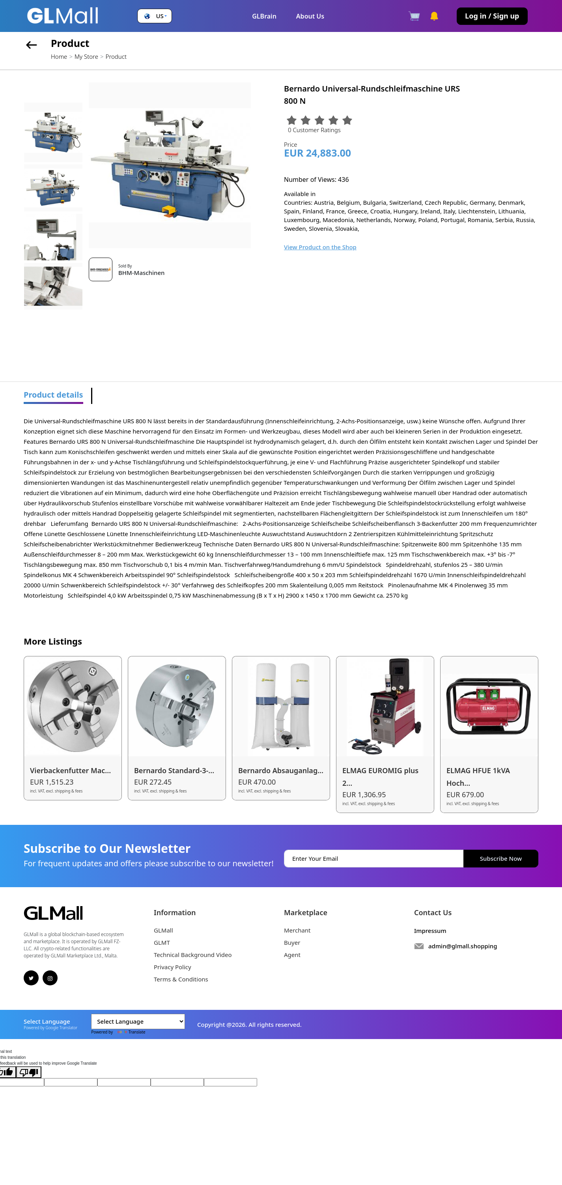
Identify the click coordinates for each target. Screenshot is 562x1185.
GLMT (162, 942)
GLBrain (264, 16)
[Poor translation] (28, 1072)
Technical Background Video (193, 955)
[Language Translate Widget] (138, 1021)
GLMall (163, 930)
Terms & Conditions (181, 979)
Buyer (292, 942)
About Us (310, 16)
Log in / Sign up (492, 16)
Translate (130, 1032)
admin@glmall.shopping (462, 946)
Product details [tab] (53, 394)
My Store (86, 56)
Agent (292, 955)
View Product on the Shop (320, 247)
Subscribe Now (501, 858)
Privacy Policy (172, 967)
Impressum (430, 931)
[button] (154, 16)
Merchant (297, 930)
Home (59, 56)
